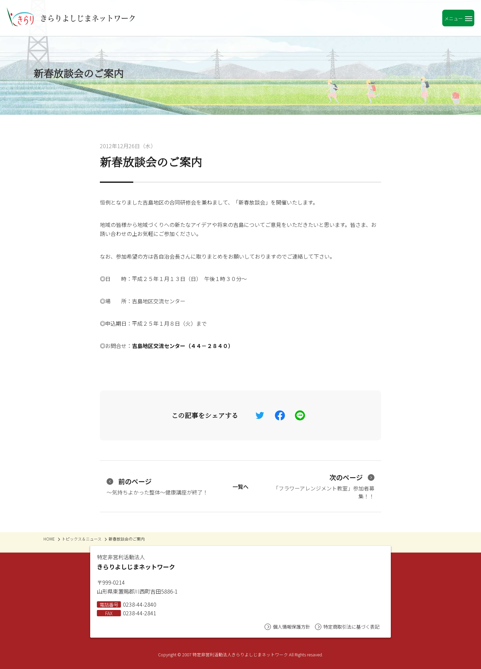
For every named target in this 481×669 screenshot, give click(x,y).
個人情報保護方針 (287, 626)
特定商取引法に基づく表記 (347, 626)
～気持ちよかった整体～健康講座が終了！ (157, 486)
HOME (49, 539)
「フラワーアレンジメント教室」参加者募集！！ (323, 486)
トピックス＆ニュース (82, 539)
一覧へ (240, 486)
